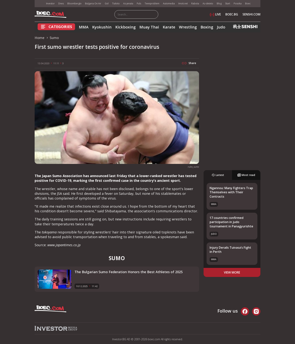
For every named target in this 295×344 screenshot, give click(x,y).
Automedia (169, 3)
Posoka (238, 3)
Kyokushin (102, 27)
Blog (219, 3)
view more (232, 272)
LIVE (215, 14)
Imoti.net (183, 3)
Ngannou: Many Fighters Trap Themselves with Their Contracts (231, 192)
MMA (83, 27)
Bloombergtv (74, 3)
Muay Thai (149, 27)
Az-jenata (128, 3)
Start (227, 3)
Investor (50, 3)
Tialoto (116, 3)
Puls (139, 3)
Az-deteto (208, 3)
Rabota (195, 3)
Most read (246, 175)
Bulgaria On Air (93, 3)
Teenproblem (152, 3)
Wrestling (188, 27)
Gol (107, 3)
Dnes (61, 3)
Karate (169, 27)
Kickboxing (125, 27)
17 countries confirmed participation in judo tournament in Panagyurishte (231, 222)
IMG (39, 3)
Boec (248, 3)
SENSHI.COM (251, 14)
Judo (221, 27)
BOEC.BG (231, 14)
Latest (217, 175)
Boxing (207, 27)
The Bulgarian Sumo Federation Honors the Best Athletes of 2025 (129, 272)
